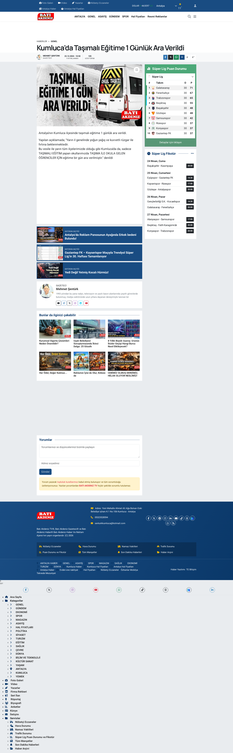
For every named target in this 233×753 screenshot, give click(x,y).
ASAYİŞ (102, 16)
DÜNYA (55, 566)
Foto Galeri (46, 3)
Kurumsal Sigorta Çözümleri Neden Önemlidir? (54, 342)
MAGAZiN (102, 563)
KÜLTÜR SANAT (22, 661)
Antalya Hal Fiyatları (72, 8)
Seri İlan (12, 695)
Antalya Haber (47, 8)
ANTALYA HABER (47, 563)
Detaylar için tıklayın (170, 142)
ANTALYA (79, 16)
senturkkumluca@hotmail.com (110, 523)
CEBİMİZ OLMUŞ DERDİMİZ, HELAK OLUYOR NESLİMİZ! (123, 374)
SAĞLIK (116, 563)
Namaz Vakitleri (128, 546)
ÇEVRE (17, 650)
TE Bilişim (191, 569)
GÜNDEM (114, 16)
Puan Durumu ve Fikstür (52, 552)
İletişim (12, 714)
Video (62, 3)
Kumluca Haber (72, 566)
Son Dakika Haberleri (130, 552)
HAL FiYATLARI (21, 627)
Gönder (45, 471)
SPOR (125, 16)
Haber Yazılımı (178, 569)
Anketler (12, 706)
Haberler (42, 41)
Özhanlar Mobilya (129, 570)
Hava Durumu (87, 546)
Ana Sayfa (13, 597)
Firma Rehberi (16, 691)
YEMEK (17, 676)
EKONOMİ (130, 563)
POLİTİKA (18, 631)
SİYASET (18, 634)
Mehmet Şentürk (67, 289)
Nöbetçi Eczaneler (98, 3)
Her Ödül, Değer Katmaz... (53, 372)
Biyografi (13, 703)
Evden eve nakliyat (67, 570)
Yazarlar (77, 3)
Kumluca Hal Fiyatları (96, 566)
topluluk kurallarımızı (67, 482)
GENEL (92, 16)
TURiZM (42, 566)
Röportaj (13, 699)
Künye (11, 710)
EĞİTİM (17, 642)
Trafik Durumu (166, 546)
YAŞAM (17, 665)
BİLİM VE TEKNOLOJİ (25, 657)
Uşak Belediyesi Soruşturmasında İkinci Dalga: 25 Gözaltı (86, 343)
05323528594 (101, 517)
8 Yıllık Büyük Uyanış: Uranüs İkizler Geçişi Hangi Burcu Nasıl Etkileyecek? (123, 343)
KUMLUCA (18, 672)
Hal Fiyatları (138, 16)
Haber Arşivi (165, 552)
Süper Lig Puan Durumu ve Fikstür (32, 737)
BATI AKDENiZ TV (88, 485)
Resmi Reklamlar (157, 16)
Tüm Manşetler (87, 552)
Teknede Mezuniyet (46, 573)
